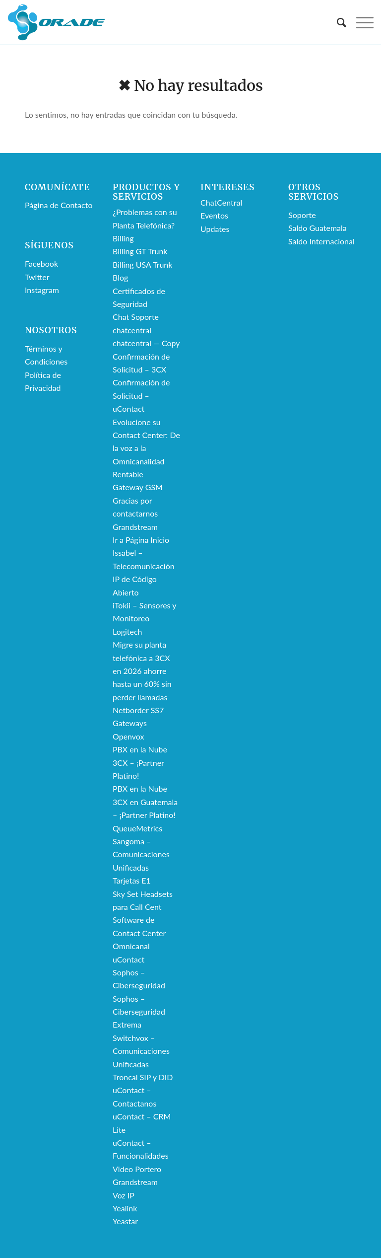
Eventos (214, 215)
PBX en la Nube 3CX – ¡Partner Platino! (140, 762)
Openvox (128, 736)
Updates (214, 228)
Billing (123, 238)
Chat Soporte (136, 316)
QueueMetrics (137, 828)
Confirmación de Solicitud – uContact (141, 395)
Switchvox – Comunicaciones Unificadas (141, 1051)
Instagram (42, 290)
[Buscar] (336, 22)
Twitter (37, 277)
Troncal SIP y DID (143, 1077)
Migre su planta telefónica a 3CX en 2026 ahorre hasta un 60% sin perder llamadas (142, 671)
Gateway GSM (138, 487)
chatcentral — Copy (146, 343)
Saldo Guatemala (317, 227)
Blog (120, 277)
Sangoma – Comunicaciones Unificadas (141, 854)
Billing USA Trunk (142, 264)
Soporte (302, 215)
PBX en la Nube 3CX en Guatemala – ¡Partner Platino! (145, 801)
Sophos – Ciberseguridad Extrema (139, 1012)
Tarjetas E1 (132, 880)
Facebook (41, 263)
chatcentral (132, 330)
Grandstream (135, 526)
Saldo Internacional (321, 241)
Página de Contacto (58, 205)
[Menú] (360, 22)
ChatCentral (221, 202)
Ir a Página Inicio (141, 539)
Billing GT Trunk (140, 251)
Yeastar (125, 1221)
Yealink (125, 1208)
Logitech (127, 631)
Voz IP (123, 1195)
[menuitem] (336, 22)
